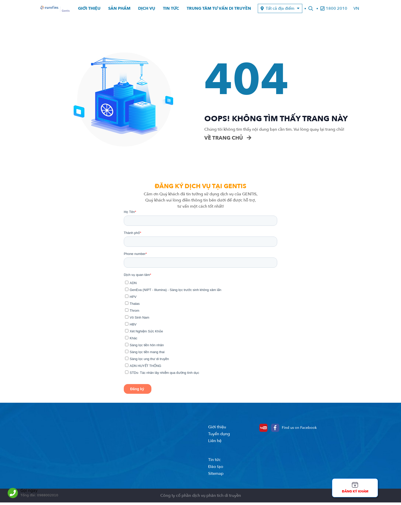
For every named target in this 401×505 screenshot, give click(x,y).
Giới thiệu (89, 10)
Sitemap (216, 481)
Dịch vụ (146, 10)
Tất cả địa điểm (280, 10)
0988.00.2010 (161, 447)
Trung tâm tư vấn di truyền (219, 10)
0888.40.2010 (161, 480)
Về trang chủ (227, 140)
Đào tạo (215, 474)
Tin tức (171, 10)
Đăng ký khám (355, 491)
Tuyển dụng (219, 441)
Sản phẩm (119, 10)
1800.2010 (132, 447)
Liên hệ (214, 448)
